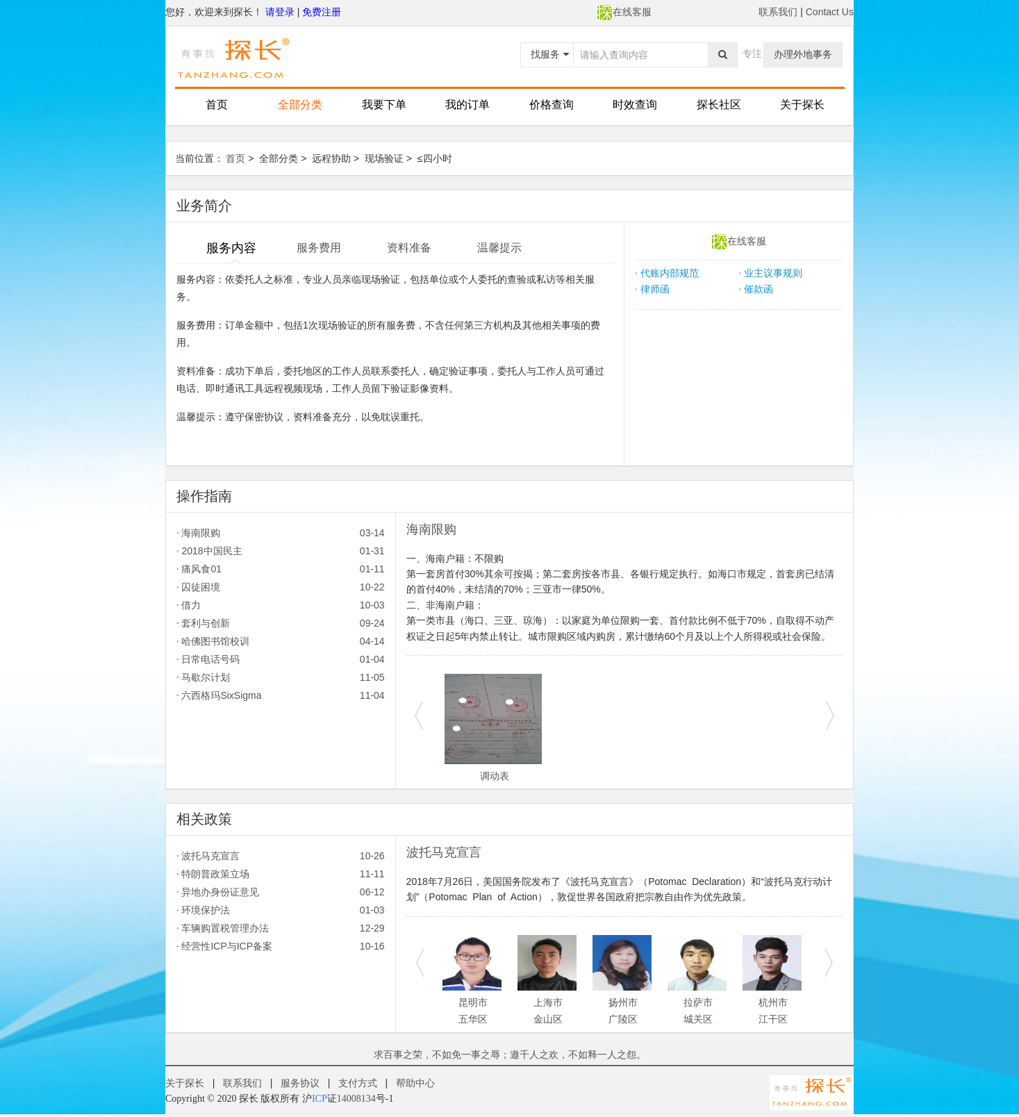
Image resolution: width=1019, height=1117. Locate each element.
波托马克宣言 (280, 855)
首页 (217, 104)
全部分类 (300, 104)
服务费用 (319, 248)
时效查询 (635, 104)
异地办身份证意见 (280, 891)
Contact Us (830, 11)
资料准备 (409, 248)
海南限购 (280, 532)
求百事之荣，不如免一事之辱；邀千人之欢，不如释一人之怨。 (510, 1054)
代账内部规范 (666, 273)
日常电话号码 (280, 659)
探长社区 (719, 104)
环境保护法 (280, 910)
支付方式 (357, 1083)
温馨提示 (499, 248)
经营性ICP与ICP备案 (280, 946)
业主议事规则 (770, 273)
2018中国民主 (280, 550)
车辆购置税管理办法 (280, 928)
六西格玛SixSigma (280, 695)
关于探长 (802, 104)
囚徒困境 (280, 587)
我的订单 (467, 104)
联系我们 (778, 11)
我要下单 (384, 104)
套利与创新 (280, 623)
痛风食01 (280, 568)
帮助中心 (415, 1083)
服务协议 (300, 1083)
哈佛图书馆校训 (280, 641)
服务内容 (231, 248)
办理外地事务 (803, 54)
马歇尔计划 (280, 677)
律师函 (652, 289)
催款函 (756, 289)
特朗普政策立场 (280, 873)
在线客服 (624, 11)
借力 (280, 605)
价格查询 (551, 104)
